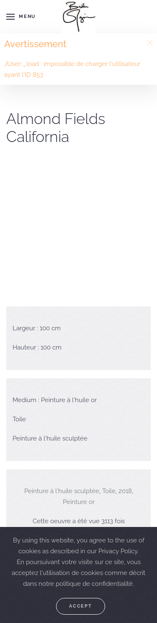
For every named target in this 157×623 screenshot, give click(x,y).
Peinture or (79, 502)
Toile (109, 491)
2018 (125, 491)
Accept (80, 606)
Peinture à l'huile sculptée (61, 491)
